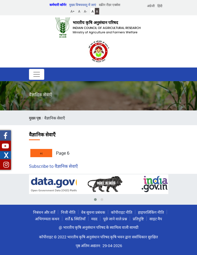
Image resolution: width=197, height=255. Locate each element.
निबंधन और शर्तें (44, 212)
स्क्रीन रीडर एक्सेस (109, 4)
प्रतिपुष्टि (138, 218)
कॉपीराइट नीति (121, 212)
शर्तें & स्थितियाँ (75, 218)
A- (85, 11)
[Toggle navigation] (36, 74)
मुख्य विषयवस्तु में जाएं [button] (82, 4)
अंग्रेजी (151, 6)
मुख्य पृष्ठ (35, 118)
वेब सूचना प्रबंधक (93, 212)
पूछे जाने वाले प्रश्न (115, 218)
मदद (94, 218)
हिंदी (159, 6)
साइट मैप (155, 218)
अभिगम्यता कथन (47, 218)
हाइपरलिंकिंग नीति (151, 212)
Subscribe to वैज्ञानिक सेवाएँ (53, 166)
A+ (72, 11)
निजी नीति (68, 212)
